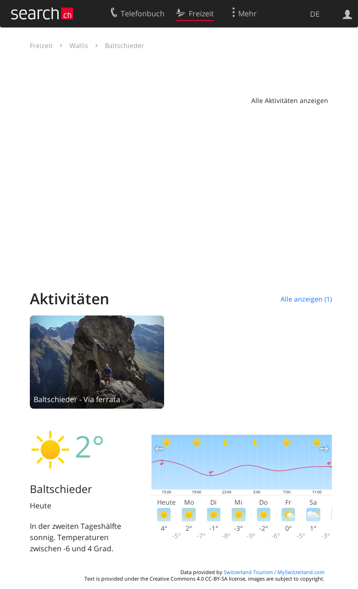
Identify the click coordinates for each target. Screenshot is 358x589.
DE (315, 14)
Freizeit (41, 45)
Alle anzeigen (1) (306, 298)
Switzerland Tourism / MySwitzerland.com (274, 571)
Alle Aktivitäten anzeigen (289, 100)
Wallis (78, 45)
